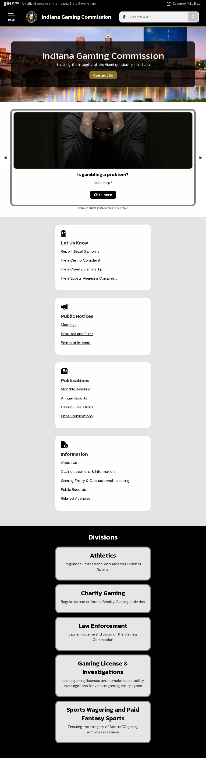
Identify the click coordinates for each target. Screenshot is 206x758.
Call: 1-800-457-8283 (51, 671)
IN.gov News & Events (51, 713)
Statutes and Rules (128, 259)
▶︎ (202, 157)
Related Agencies (127, 360)
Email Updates (51, 721)
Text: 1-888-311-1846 (51, 680)
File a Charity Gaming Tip (37, 268)
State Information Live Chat (51, 638)
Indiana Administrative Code (52, 738)
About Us (120, 324)
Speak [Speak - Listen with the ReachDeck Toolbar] (149, 736)
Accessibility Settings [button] (150, 714)
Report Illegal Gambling (36, 250)
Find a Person (51, 655)
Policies (151, 655)
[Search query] (173, 16)
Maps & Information (51, 704)
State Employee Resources (151, 680)
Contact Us (103, 75)
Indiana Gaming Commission (72, 17)
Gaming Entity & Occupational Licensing (146, 342)
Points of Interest (127, 268)
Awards (51, 746)
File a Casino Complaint (36, 259)
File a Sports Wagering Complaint (44, 277)
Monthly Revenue (31, 324)
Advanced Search (151, 646)
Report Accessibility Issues (151, 723)
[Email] (67, 571)
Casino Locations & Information (139, 333)
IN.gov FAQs (151, 671)
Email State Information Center (51, 646)
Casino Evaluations (33, 342)
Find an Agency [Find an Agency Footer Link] (51, 663)
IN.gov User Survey (150, 638)
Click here (103, 194)
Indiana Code (51, 729)
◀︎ (7, 157)
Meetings (120, 250)
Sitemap (150, 663)
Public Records (124, 351)
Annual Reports (30, 333)
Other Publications (32, 351)
